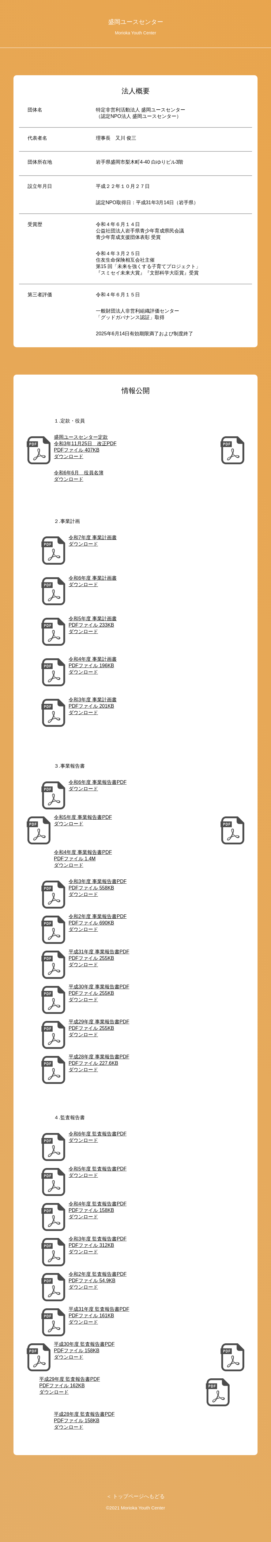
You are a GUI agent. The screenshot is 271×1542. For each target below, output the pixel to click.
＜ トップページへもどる (135, 1496)
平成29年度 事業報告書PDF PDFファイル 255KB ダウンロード (99, 1028)
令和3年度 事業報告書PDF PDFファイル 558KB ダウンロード (97, 888)
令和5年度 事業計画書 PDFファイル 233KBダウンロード (93, 625)
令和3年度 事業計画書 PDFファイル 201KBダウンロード (93, 706)
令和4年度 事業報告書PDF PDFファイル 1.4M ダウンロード (83, 859)
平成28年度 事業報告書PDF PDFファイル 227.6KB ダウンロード (99, 1063)
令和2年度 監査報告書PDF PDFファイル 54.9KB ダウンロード (97, 1280)
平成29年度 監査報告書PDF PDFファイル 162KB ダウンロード (69, 1386)
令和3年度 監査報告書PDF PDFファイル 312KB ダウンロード (97, 1245)
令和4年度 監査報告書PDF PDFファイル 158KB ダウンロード (97, 1210)
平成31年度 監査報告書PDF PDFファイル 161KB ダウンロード (99, 1315)
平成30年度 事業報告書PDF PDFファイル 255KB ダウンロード (99, 993)
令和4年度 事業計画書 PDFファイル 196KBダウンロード (93, 665)
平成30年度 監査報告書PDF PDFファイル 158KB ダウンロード (84, 1350)
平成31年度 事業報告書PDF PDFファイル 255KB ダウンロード (99, 958)
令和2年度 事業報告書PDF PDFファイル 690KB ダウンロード (97, 923)
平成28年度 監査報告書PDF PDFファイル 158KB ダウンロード (84, 1421)
